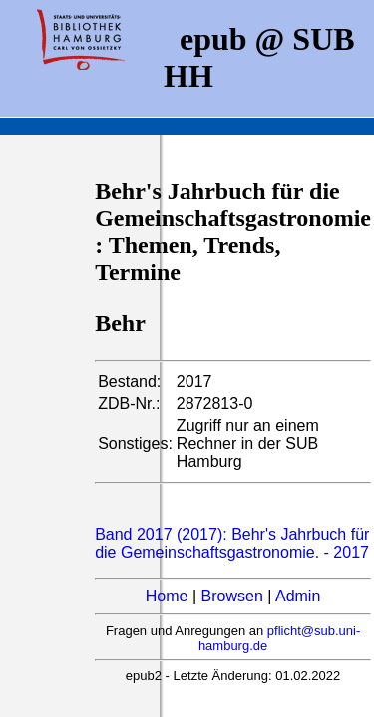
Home (167, 596)
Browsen (232, 596)
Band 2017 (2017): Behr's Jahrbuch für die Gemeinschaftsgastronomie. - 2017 (232, 543)
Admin (297, 596)
